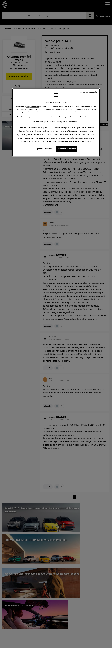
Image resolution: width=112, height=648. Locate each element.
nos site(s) (44, 137)
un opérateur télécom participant (60, 141)
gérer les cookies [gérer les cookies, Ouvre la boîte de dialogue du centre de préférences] (44, 149)
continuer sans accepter (87, 92)
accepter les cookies (67, 149)
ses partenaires (32, 107)
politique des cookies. (70, 122)
